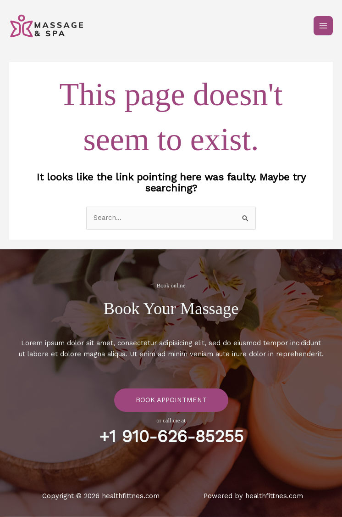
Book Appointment (171, 400)
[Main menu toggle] (323, 25)
